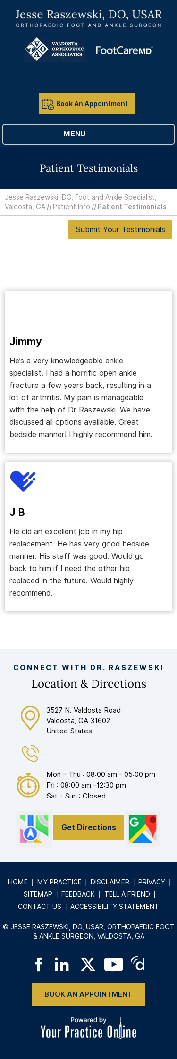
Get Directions (88, 827)
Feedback (78, 894)
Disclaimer (110, 882)
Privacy (151, 882)
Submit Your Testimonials (120, 229)
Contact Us (39, 906)
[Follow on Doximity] (138, 964)
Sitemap (38, 894)
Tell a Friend (127, 894)
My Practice (59, 882)
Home (18, 882)
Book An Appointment (92, 104)
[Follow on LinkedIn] (63, 964)
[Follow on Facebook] (38, 964)
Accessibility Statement (114, 906)
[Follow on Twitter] (88, 964)
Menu (86, 134)
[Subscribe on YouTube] (113, 964)
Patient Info (71, 206)
